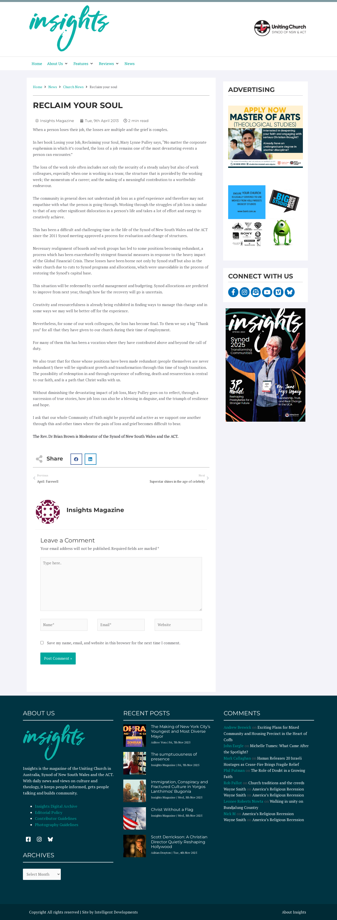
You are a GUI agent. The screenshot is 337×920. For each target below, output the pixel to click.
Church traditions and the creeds (276, 785)
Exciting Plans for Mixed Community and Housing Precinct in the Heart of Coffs (265, 736)
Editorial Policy (49, 814)
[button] (58, 63)
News (52, 86)
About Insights (293, 914)
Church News (73, 86)
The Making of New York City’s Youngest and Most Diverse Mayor (180, 734)
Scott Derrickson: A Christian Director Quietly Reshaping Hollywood (179, 844)
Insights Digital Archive (56, 808)
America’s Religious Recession (278, 791)
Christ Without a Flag (172, 811)
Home (37, 86)
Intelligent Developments (117, 914)
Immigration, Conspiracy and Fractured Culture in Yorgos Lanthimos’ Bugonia (179, 789)
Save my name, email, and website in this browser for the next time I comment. (113, 645)
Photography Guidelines (56, 827)
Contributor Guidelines (55, 821)
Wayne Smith (235, 791)
